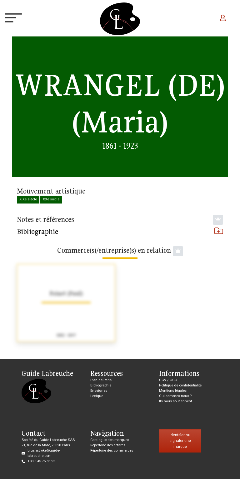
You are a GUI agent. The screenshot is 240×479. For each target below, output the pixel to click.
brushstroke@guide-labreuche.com (44, 453)
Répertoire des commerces (111, 450)
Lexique (96, 396)
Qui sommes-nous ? (175, 396)
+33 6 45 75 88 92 (41, 461)
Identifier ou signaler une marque (180, 441)
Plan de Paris (101, 380)
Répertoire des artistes (107, 445)
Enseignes (98, 391)
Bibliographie (120, 231)
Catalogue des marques (109, 440)
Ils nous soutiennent (175, 401)
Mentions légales (173, 391)
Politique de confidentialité (180, 385)
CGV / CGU (168, 380)
